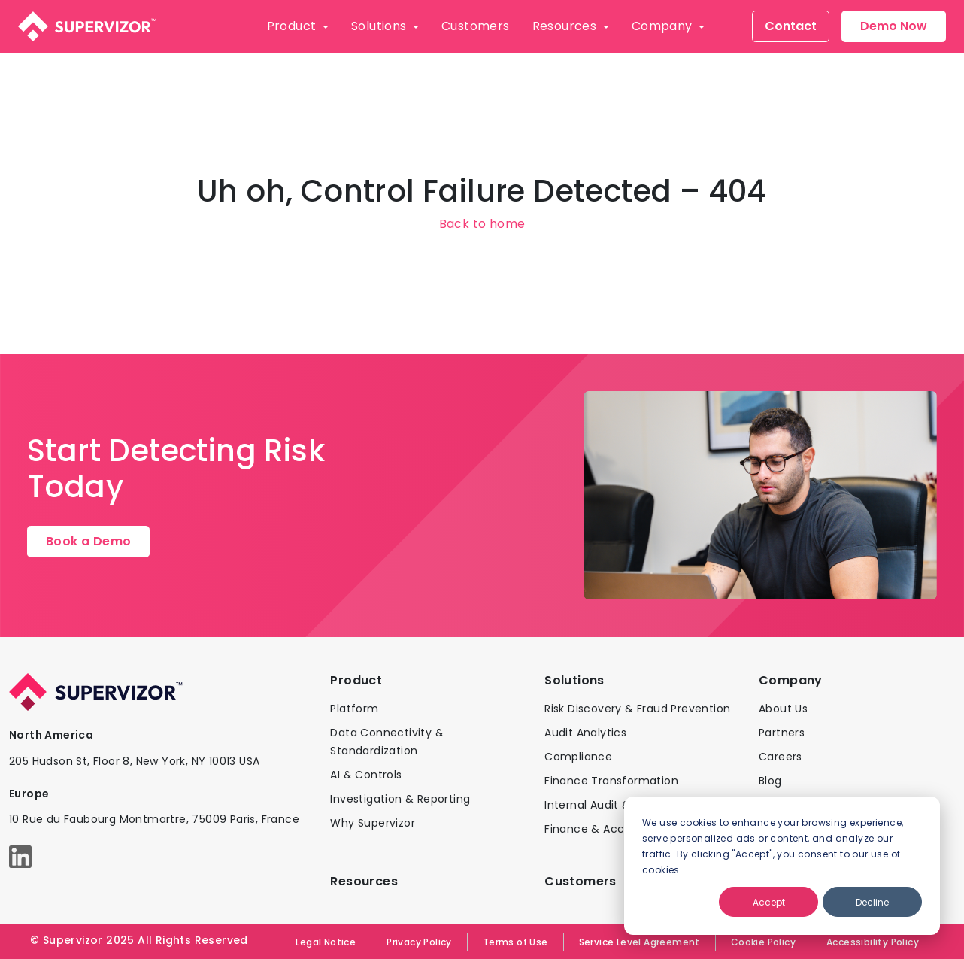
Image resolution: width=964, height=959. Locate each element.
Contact (791, 26)
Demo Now (893, 26)
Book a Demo (88, 541)
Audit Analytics (585, 732)
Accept (769, 902)
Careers (780, 756)
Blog (770, 780)
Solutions (380, 26)
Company (664, 26)
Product (293, 26)
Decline (872, 902)
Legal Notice (326, 942)
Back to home (482, 223)
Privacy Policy (419, 942)
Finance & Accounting (605, 828)
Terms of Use (515, 942)
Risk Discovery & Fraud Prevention (637, 708)
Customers (475, 26)
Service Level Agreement (639, 942)
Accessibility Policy (872, 942)
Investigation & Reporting (400, 798)
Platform (354, 708)
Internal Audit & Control (609, 804)
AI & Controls (366, 774)
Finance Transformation (611, 780)
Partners (782, 732)
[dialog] (782, 866)
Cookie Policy (763, 942)
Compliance (578, 756)
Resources (566, 26)
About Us (783, 708)
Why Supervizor (372, 822)
